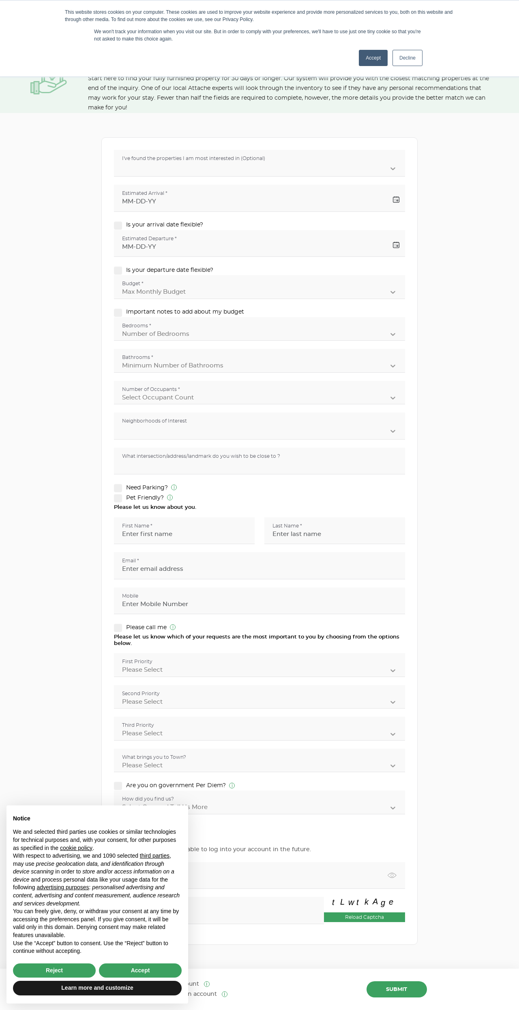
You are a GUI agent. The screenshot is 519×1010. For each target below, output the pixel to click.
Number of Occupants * (151, 389)
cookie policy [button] (76, 848)
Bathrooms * (137, 357)
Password (134, 870)
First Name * (137, 525)
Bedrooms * (136, 325)
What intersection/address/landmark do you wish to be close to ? (201, 456)
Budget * (133, 283)
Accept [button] (373, 58)
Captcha (132, 905)
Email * (130, 560)
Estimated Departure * (149, 238)
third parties (154, 855)
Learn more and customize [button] (97, 987)
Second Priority (141, 693)
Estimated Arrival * (144, 193)
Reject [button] (54, 970)
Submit (396, 989)
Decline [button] (407, 58)
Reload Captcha (364, 917)
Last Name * (287, 525)
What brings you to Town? (154, 757)
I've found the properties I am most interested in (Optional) (193, 158)
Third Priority (138, 725)
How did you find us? (148, 798)
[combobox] (123, 168)
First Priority (137, 661)
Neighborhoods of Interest (154, 421)
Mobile (130, 596)
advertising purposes (62, 887)
